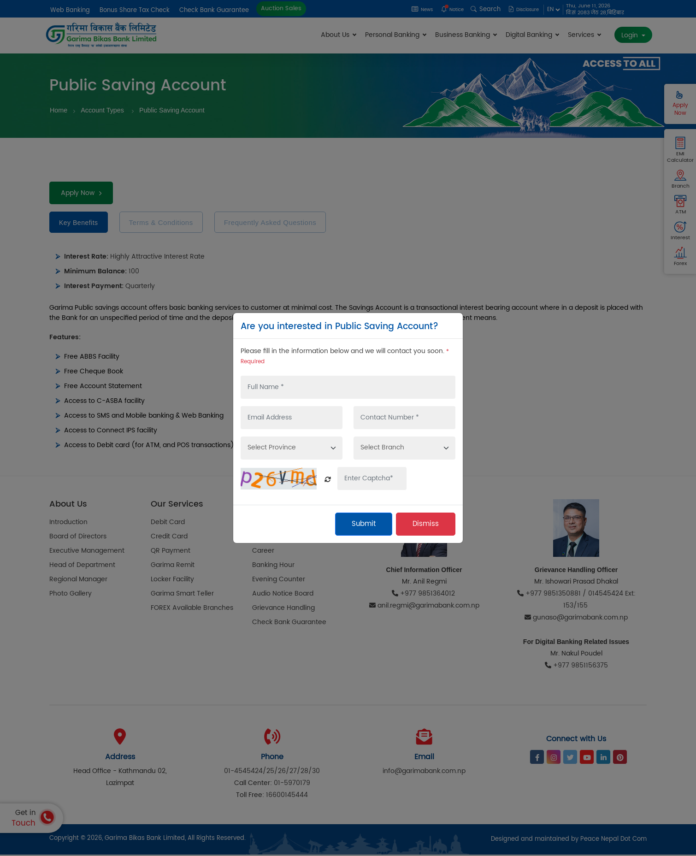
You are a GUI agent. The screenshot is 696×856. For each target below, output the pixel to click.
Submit (364, 524)
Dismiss (426, 524)
